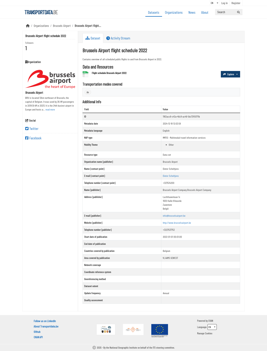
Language (201, 327)
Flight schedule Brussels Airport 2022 (109, 72)
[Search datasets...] (229, 12)
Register (236, 3)
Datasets (153, 12)
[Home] (28, 26)
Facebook (33, 138)
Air (88, 92)
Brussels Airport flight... (88, 26)
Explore (228, 74)
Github (37, 331)
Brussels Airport (62, 26)
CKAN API (38, 337)
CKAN (210, 320)
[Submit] (238, 12)
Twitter (31, 128)
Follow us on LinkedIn (45, 321)
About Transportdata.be (46, 326)
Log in (224, 3)
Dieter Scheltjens (171, 175)
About (204, 12)
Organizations (174, 12)
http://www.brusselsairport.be (177, 222)
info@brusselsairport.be (174, 215)
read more (50, 109)
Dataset (92, 38)
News (191, 12)
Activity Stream (118, 38)
